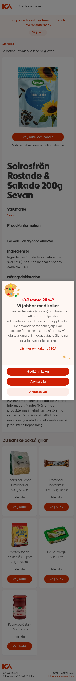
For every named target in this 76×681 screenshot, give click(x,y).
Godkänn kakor (38, 371)
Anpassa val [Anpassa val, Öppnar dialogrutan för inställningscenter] (38, 392)
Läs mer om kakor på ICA (38, 348)
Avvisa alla (38, 381)
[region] (38, 340)
